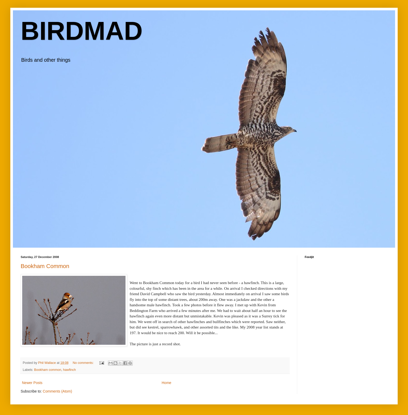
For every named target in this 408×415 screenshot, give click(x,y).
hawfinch (69, 370)
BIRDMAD (82, 30)
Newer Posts (32, 383)
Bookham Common (45, 266)
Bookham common (47, 370)
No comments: (84, 363)
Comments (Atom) (57, 391)
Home (166, 383)
